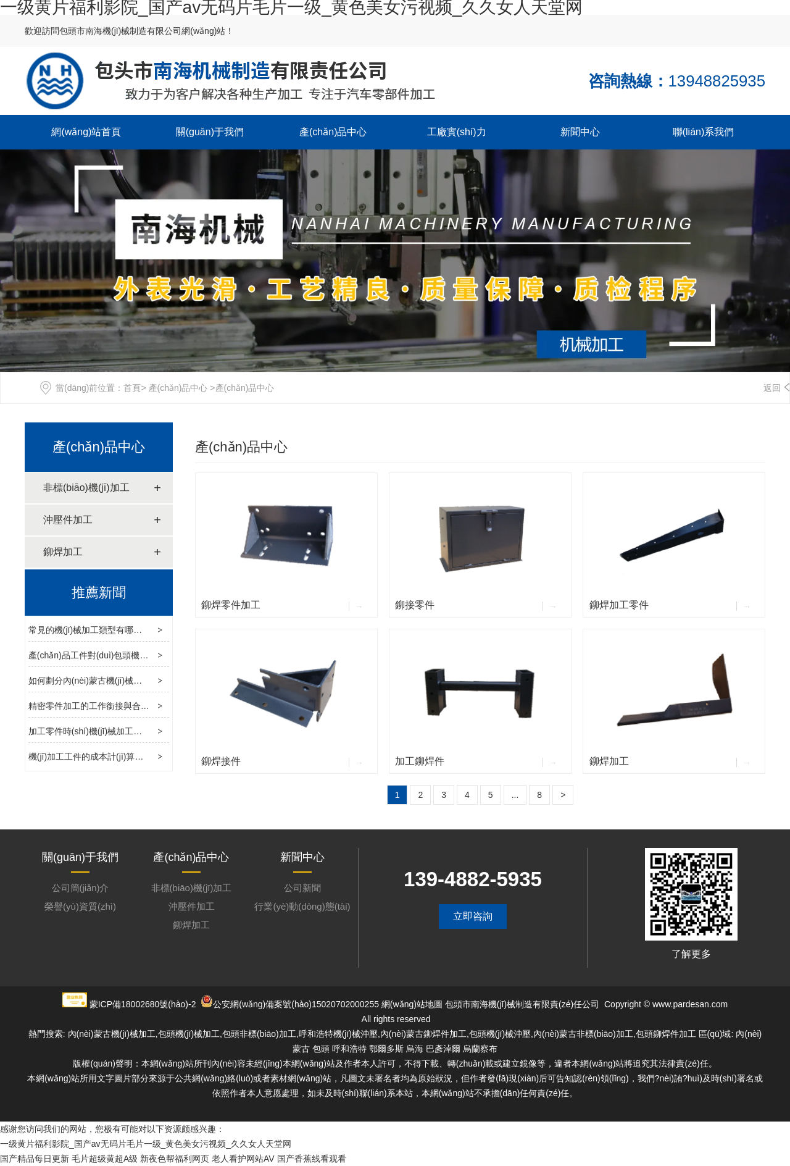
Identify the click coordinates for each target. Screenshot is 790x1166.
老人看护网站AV (243, 1159)
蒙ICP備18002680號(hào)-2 (142, 1004)
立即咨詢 (473, 916)
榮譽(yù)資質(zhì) (80, 906)
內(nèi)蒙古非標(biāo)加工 (583, 1034)
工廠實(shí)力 (456, 132)
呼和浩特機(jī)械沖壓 (338, 1034)
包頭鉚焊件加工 (666, 1034)
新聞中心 (580, 132)
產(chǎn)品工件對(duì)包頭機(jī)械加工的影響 (115, 655)
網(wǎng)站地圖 (412, 1004)
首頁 (132, 388)
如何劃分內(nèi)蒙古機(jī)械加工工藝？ (102, 681)
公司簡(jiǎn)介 (80, 888)
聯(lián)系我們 (703, 132)
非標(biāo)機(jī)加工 (86, 487)
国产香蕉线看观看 (311, 1159)
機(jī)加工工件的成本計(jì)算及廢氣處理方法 (112, 756)
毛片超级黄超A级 (105, 1159)
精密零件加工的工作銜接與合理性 (93, 706)
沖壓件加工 (68, 519)
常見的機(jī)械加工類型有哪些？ (89, 630)
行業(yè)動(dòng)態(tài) (302, 906)
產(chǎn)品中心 (333, 132)
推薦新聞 (99, 592)
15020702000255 (345, 1004)
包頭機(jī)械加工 (189, 1034)
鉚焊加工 (63, 552)
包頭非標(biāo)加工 (259, 1034)
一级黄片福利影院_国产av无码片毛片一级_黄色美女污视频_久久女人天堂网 (145, 1144)
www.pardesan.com (690, 1004)
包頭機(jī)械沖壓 (500, 1034)
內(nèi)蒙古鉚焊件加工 (423, 1034)
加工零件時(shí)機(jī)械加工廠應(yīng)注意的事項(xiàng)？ (135, 731)
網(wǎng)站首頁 (86, 132)
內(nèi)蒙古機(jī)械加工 (112, 1034)
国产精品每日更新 (34, 1159)
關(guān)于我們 (210, 132)
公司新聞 (302, 888)
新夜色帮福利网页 (174, 1159)
